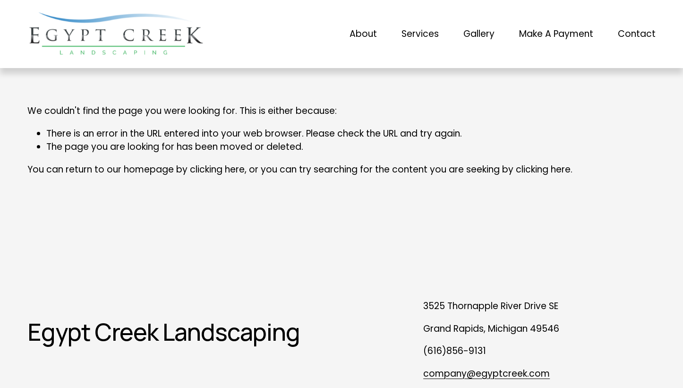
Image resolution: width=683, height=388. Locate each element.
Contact (637, 33)
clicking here (217, 169)
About (363, 33)
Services (420, 33)
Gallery (479, 33)
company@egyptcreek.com (486, 373)
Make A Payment (556, 33)
